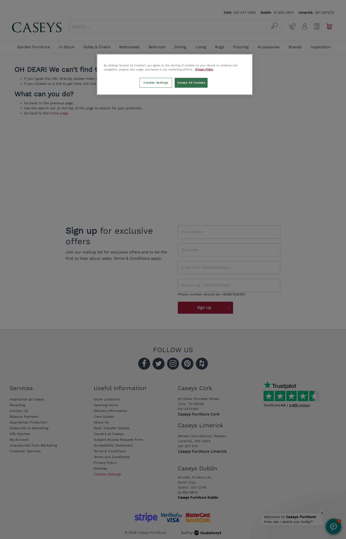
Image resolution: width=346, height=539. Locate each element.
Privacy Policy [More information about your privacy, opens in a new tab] (204, 69)
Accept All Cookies (191, 82)
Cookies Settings (155, 82)
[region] (175, 74)
